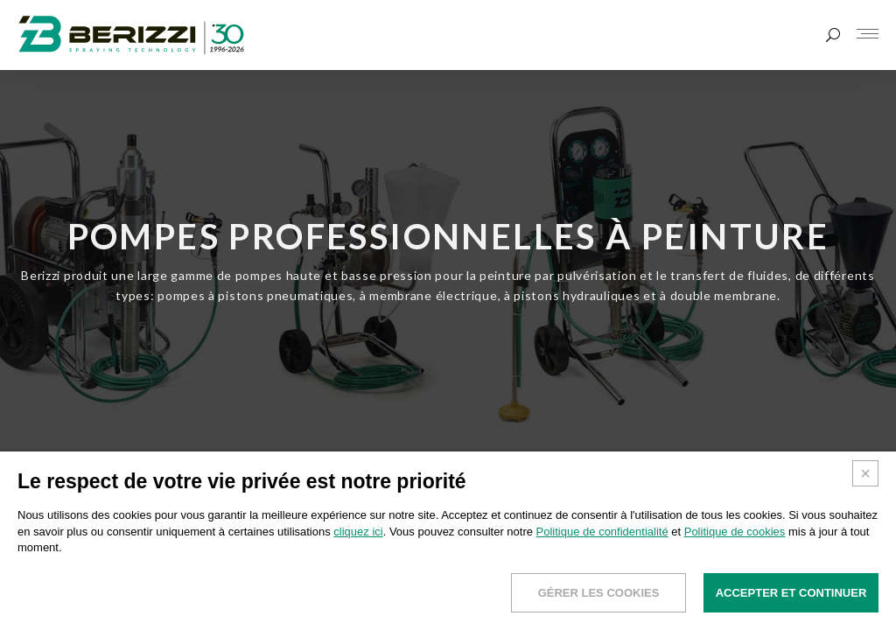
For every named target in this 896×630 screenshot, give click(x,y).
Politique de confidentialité (602, 531)
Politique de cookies (735, 531)
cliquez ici (357, 531)
